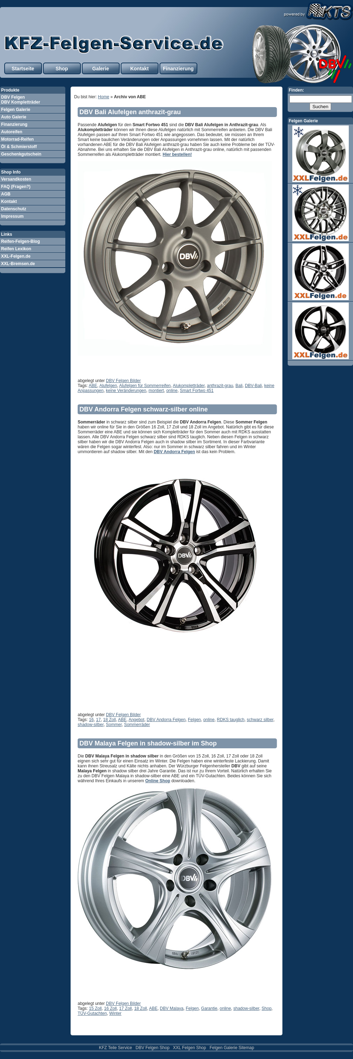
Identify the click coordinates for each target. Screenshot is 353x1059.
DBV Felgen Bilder (123, 380)
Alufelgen (108, 385)
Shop (62, 68)
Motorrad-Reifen (17, 139)
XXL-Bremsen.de (18, 263)
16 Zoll (110, 1008)
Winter (115, 1013)
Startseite (23, 68)
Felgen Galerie (15, 109)
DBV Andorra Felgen (174, 451)
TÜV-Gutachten (92, 1013)
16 (91, 719)
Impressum (12, 216)
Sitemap (246, 1047)
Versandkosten (16, 179)
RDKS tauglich (230, 719)
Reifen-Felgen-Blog (20, 241)
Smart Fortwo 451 (197, 390)
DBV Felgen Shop (152, 1047)
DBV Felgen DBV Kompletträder (20, 100)
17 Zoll (125, 1008)
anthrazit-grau (220, 385)
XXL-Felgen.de (15, 256)
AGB (6, 194)
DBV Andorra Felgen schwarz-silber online (143, 409)
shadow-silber (90, 724)
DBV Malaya (172, 1008)
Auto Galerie (13, 117)
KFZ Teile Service (115, 1047)
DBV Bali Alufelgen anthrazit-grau (130, 112)
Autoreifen (11, 131)
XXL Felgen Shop (189, 1047)
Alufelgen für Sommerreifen (144, 385)
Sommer (114, 724)
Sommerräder (137, 724)
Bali (239, 385)
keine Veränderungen (126, 390)
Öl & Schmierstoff (19, 146)
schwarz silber (260, 719)
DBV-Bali (253, 385)
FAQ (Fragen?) (15, 186)
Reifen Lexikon (16, 248)
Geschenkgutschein (21, 154)
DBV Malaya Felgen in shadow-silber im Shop (148, 743)
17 (98, 719)
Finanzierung (178, 68)
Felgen (194, 719)
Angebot (136, 719)
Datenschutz (13, 208)
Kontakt (139, 68)
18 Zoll (109, 719)
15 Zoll (95, 1008)
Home (103, 96)
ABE (93, 385)
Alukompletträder (189, 385)
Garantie (209, 1008)
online (172, 390)
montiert (156, 390)
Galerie (100, 68)
